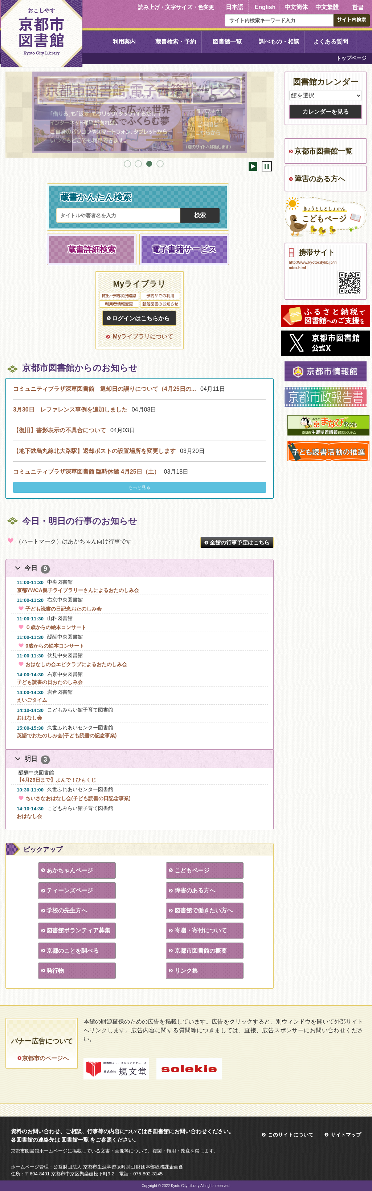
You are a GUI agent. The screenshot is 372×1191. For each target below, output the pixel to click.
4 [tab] (160, 163)
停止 (267, 166)
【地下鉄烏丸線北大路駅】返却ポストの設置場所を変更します (94, 451)
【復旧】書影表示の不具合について (59, 430)
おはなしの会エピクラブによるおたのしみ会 (72, 664)
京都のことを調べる (72, 951)
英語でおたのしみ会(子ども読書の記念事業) (66, 735)
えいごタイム (32, 700)
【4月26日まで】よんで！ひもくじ (56, 780)
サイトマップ (346, 1135)
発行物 (55, 971)
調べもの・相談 (279, 42)
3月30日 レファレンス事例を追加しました (70, 409)
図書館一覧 (227, 42)
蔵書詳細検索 (92, 249)
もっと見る (139, 487)
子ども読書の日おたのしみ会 (50, 682)
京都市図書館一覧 (323, 151)
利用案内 (124, 42)
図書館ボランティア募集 (78, 930)
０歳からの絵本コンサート (51, 627)
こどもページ (191, 870)
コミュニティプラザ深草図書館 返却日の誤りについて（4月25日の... (104, 389)
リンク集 (185, 971)
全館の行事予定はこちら (240, 542)
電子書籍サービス (184, 249)
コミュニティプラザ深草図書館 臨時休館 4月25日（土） (86, 472)
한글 (358, 7)
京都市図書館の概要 (200, 951)
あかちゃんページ (69, 870)
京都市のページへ (45, 1058)
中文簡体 (296, 7)
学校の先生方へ (66, 910)
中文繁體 (327, 7)
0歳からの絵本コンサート (50, 646)
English (265, 7)
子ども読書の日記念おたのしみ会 (59, 609)
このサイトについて (291, 1135)
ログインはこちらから (141, 318)
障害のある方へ (194, 890)
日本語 (234, 7)
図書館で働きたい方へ (203, 910)
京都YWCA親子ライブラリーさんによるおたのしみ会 (78, 590)
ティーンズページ (69, 890)
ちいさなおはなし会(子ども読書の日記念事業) (74, 798)
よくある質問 (330, 42)
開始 (253, 166)
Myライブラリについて (143, 336)
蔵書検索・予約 (175, 42)
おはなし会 (29, 718)
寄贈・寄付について (200, 930)
